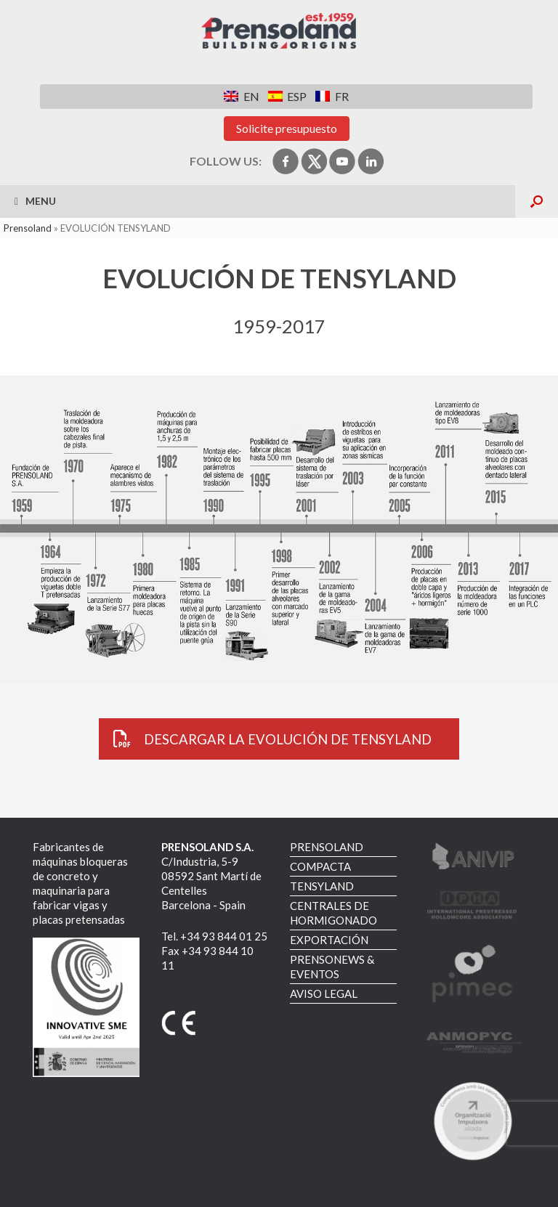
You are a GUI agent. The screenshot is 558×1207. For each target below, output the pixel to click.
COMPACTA (320, 866)
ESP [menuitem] (297, 96)
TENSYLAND (322, 886)
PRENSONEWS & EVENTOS (332, 966)
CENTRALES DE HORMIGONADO (333, 913)
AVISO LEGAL (323, 993)
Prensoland (28, 228)
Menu (35, 201)
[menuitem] (241, 96)
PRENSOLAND (326, 846)
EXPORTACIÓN (329, 939)
